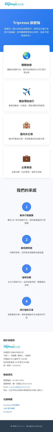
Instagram (7, 411)
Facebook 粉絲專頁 (11, 405)
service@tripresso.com (20, 387)
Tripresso (21, 426)
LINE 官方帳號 (9, 408)
